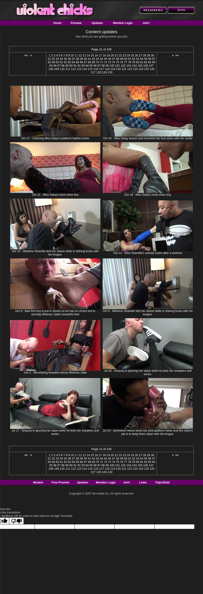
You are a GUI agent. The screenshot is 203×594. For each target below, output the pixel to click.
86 (54, 65)
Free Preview (60, 482)
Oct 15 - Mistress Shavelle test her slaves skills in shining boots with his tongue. (55, 252)
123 (135, 69)
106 (145, 65)
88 (63, 65)
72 (105, 62)
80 (137, 62)
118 (107, 69)
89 (67, 65)
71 (101, 62)
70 (97, 62)
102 (123, 65)
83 (149, 62)
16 (96, 55)
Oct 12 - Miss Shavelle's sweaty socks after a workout (147, 253)
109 (56, 69)
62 (65, 62)
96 (95, 65)
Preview (76, 23)
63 (69, 62)
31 (49, 58)
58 (49, 62)
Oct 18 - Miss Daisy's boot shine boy (148, 194)
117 (101, 69)
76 (121, 62)
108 (50, 69)
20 (112, 55)
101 (117, 65)
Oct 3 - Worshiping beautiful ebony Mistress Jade (55, 372)
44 (101, 58)
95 (91, 65)
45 (105, 58)
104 (134, 65)
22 (120, 55)
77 (125, 62)
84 (153, 62)
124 (140, 69)
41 (89, 58)
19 (108, 55)
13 (84, 55)
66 (81, 62)
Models (38, 482)
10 (72, 55)
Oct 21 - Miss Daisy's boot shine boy (55, 194)
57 (153, 58)
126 (152, 69)
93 (83, 65)
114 (84, 69)
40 (85, 58)
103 (128, 65)
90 (71, 65)
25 (132, 55)
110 (62, 69)
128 (98, 72)
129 (104, 72)
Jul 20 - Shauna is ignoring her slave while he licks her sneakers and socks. (147, 372)
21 (116, 55)
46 (109, 58)
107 (151, 65)
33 (57, 58)
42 (93, 58)
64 (73, 62)
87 (58, 65)
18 (104, 55)
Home (57, 23)
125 (146, 69)
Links (143, 482)
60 (57, 62)
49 (121, 58)
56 (149, 58)
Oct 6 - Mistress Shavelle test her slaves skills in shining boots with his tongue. (148, 312)
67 (85, 62)
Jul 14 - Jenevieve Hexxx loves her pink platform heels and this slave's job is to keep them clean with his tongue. (148, 432)
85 (51, 65)
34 (61, 58)
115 (90, 69)
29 (148, 55)
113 (79, 69)
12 (80, 55)
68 (89, 62)
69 (93, 62)
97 (99, 65)
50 (125, 58)
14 (88, 55)
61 (61, 62)
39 (81, 58)
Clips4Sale (162, 482)
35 (65, 58)
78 (129, 62)
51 (129, 58)
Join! (146, 23)
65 (77, 62)
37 (73, 58)
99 (107, 65)
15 (92, 55)
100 (112, 65)
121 (124, 69)
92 (79, 65)
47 (113, 58)
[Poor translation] (16, 520)
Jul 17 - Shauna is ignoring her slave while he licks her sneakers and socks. (55, 432)
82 (145, 62)
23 (124, 55)
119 (112, 69)
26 (136, 55)
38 (77, 58)
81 (141, 62)
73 (109, 62)
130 (110, 72)
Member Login (123, 23)
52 (133, 58)
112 (73, 69)
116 (95, 69)
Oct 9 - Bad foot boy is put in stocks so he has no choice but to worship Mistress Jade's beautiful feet (55, 312)
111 (67, 69)
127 (93, 72)
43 (97, 58)
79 (133, 62)
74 (113, 62)
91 (74, 65)
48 (117, 58)
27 (140, 55)
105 (140, 65)
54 (141, 58)
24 (128, 55)
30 (152, 55)
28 (144, 55)
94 (87, 65)
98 (103, 65)
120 (118, 69)
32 (53, 58)
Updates (97, 23)
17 (100, 55)
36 (69, 58)
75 (117, 62)
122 (129, 69)
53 (137, 58)
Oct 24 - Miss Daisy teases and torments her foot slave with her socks (147, 138)
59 (53, 62)
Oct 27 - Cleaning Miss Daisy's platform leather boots (55, 138)
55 (145, 58)
